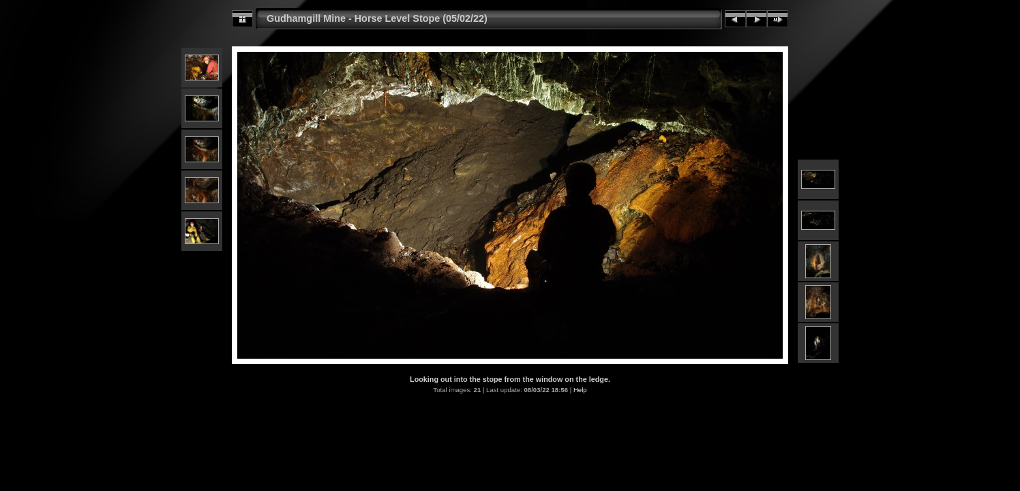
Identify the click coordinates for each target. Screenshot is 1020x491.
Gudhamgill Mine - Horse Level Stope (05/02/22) (377, 18)
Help (580, 389)
